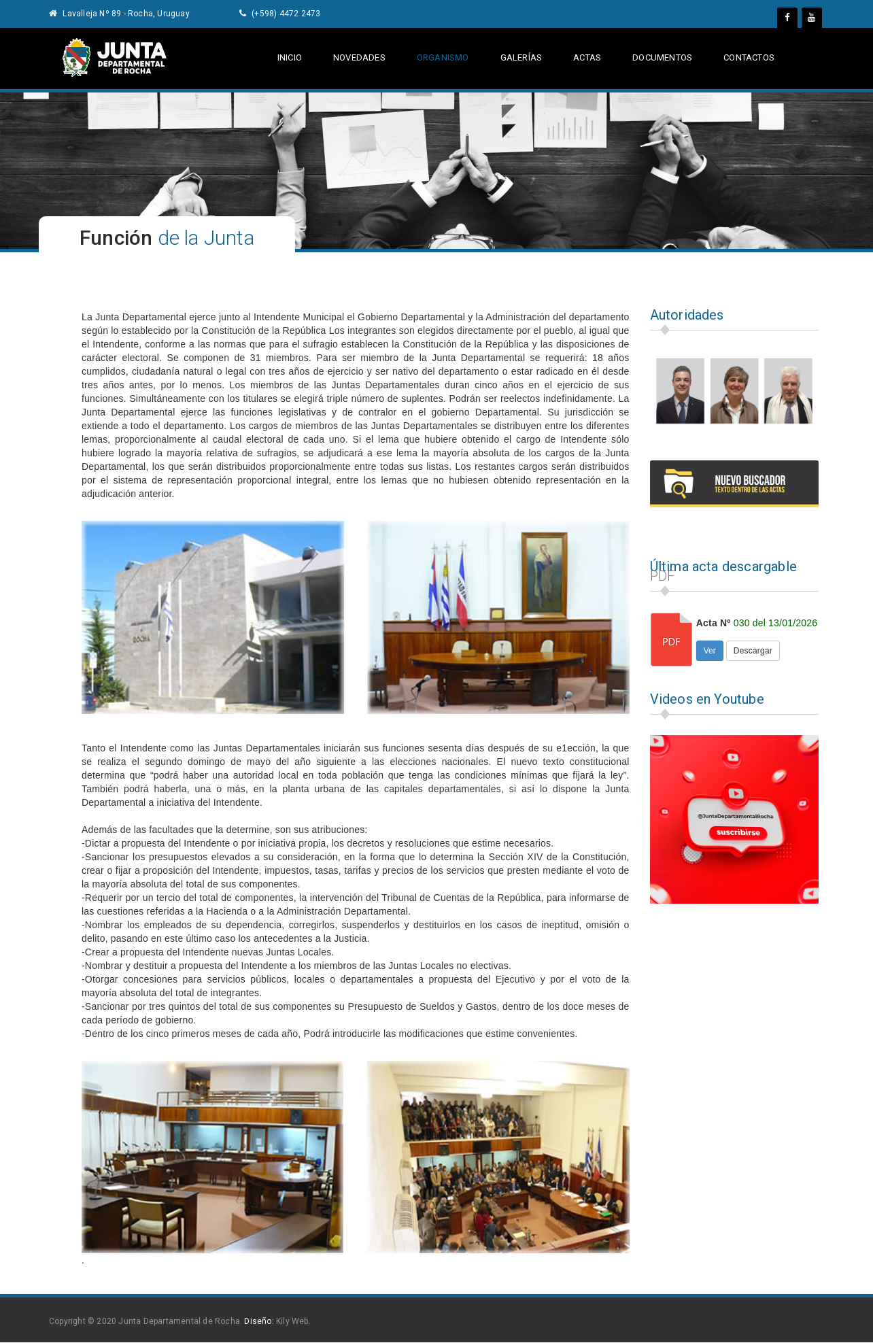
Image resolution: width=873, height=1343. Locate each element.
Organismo (443, 57)
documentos (661, 57)
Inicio (289, 57)
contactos (748, 57)
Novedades (359, 57)
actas (586, 57)
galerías (521, 57)
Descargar (753, 651)
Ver (710, 651)
